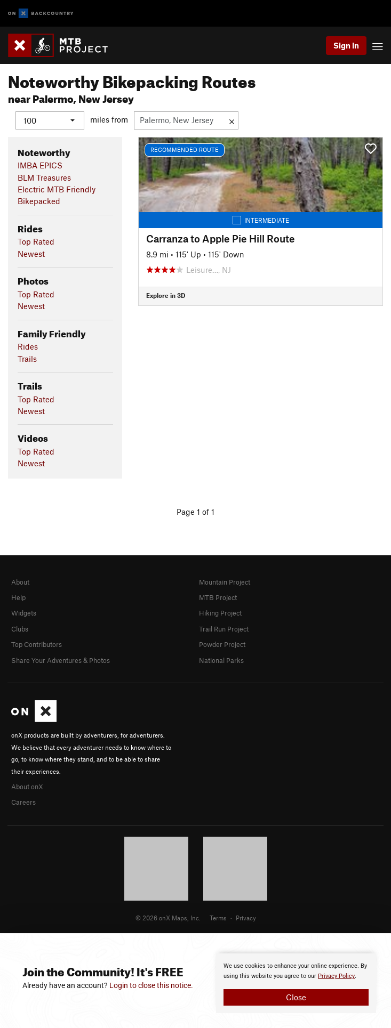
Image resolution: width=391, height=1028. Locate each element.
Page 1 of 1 (195, 511)
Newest (31, 253)
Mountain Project (224, 581)
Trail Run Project (224, 628)
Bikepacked (39, 201)
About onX (27, 786)
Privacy (246, 917)
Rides (28, 346)
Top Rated (36, 241)
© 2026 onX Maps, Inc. (168, 917)
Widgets (23, 613)
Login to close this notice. (151, 985)
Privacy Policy (336, 976)
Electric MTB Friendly (56, 189)
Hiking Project (220, 613)
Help (18, 597)
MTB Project (218, 597)
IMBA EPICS (40, 165)
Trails (27, 358)
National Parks (221, 659)
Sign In (346, 45)
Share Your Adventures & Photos (60, 659)
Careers (23, 802)
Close (296, 997)
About (20, 581)
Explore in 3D (165, 295)
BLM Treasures (44, 177)
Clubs (19, 628)
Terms (218, 917)
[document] (296, 983)
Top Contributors (36, 644)
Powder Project (222, 644)
